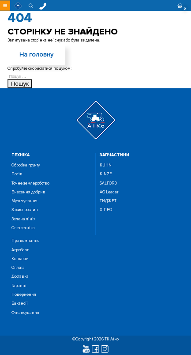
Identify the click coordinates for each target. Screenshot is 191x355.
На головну (36, 54)
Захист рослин (24, 210)
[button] (5, 5)
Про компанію (25, 241)
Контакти (20, 259)
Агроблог (20, 250)
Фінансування (25, 313)
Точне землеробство (30, 183)
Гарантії (18, 286)
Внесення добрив (28, 192)
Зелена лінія (23, 219)
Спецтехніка (23, 228)
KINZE (106, 174)
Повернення (23, 295)
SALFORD (108, 183)
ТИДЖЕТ (108, 201)
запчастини (114, 155)
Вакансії (19, 304)
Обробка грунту (25, 165)
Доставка (20, 277)
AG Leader (109, 192)
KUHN (106, 165)
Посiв (16, 174)
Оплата (18, 268)
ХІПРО (106, 210)
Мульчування (24, 201)
